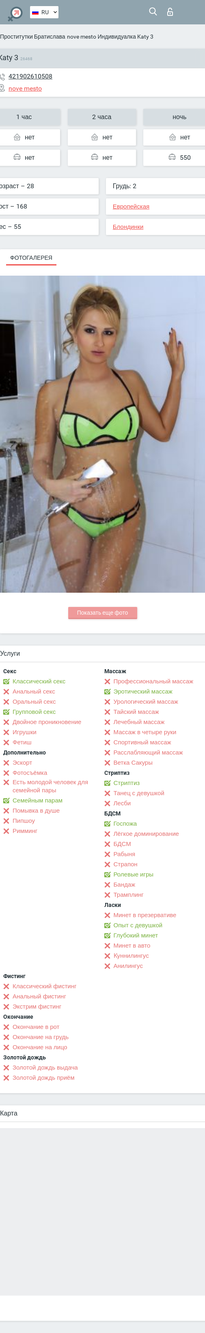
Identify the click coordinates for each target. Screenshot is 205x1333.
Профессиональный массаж (154, 681)
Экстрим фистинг (37, 1006)
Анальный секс (34, 691)
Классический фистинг (44, 986)
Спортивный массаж (142, 742)
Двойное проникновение (47, 722)
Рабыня (125, 854)
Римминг (25, 831)
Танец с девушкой (139, 793)
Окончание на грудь (41, 1037)
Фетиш (22, 742)
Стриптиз (127, 783)
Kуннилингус (131, 955)
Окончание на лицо (40, 1047)
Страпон (126, 864)
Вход (170, 11)
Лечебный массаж (139, 722)
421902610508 (30, 76)
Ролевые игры (134, 874)
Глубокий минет (136, 935)
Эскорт (22, 762)
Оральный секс (34, 701)
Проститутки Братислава (32, 36)
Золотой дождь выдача (45, 1067)
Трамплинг (129, 894)
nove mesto (81, 36)
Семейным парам (38, 800)
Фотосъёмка (30, 772)
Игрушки (25, 732)
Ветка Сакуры (133, 762)
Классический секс (39, 681)
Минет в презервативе (145, 915)
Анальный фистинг (39, 996)
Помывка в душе (36, 810)
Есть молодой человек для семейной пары (50, 786)
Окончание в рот (36, 1027)
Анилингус (128, 966)
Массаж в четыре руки (145, 732)
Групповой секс (34, 711)
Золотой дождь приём (43, 1077)
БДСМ (122, 844)
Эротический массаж (143, 691)
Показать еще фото (102, 612)
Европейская (131, 206)
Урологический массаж (146, 701)
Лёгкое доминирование (146, 833)
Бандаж (125, 884)
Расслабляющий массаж (148, 752)
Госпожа (125, 823)
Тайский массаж (136, 711)
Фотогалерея (31, 257)
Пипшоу (24, 820)
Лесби (122, 803)
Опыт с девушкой (138, 925)
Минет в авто (132, 945)
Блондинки (128, 227)
